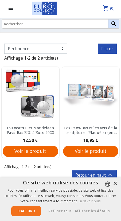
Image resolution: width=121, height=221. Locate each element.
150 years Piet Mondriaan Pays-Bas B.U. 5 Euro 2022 (30, 130)
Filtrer (107, 49)
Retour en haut (94, 175)
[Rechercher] (60, 24)
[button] (94, 211)
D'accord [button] (26, 211)
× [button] (115, 184)
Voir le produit (30, 151)
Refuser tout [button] (60, 211)
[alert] (60, 199)
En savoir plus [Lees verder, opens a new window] (89, 201)
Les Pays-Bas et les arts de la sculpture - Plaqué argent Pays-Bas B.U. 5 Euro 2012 (90, 130)
